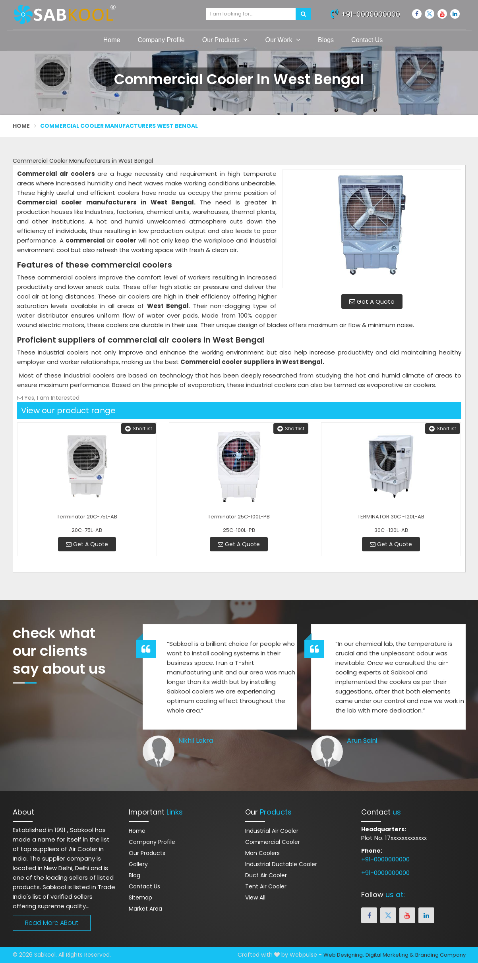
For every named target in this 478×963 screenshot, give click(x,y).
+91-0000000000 (365, 13)
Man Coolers (262, 853)
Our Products (225, 39)
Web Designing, (343, 955)
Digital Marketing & (390, 955)
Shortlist (138, 428)
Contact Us (367, 40)
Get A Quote (372, 301)
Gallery (138, 864)
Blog (134, 875)
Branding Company (440, 955)
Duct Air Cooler (266, 875)
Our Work (282, 39)
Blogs (326, 40)
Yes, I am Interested (48, 398)
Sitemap (140, 897)
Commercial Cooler (272, 842)
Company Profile (160, 40)
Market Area (145, 909)
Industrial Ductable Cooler (281, 864)
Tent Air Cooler (265, 886)
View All (255, 897)
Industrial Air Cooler (271, 831)
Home (111, 40)
